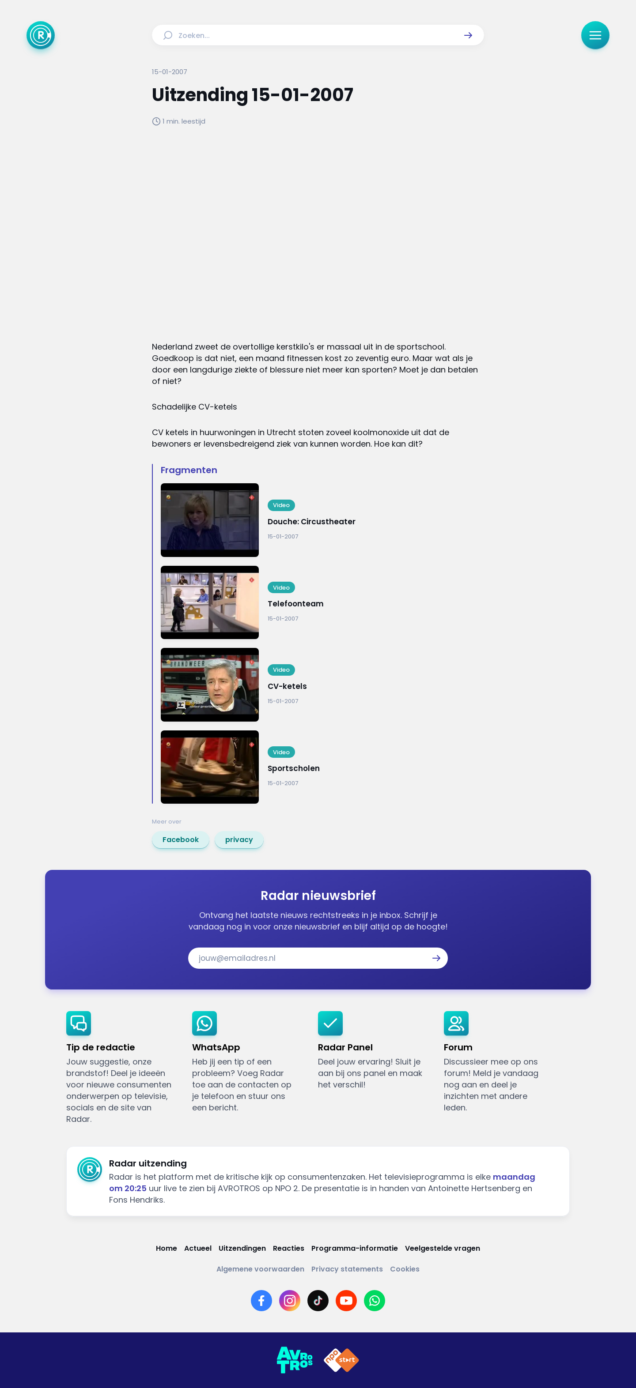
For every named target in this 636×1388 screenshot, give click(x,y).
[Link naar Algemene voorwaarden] (260, 1269)
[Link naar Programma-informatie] (354, 1248)
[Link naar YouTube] (346, 1300)
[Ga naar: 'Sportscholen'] (322, 767)
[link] (180, 840)
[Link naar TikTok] (318, 1300)
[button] (468, 35)
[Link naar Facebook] (261, 1300)
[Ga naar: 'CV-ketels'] (322, 685)
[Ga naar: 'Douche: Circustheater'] (322, 520)
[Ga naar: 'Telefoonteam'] (322, 602)
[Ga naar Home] (40, 35)
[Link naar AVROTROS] (294, 1360)
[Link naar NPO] (341, 1360)
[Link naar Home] (166, 1248)
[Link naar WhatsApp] (374, 1300)
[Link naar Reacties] (288, 1248)
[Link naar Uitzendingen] (242, 1248)
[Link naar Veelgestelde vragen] (442, 1248)
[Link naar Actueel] (198, 1248)
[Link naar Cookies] (405, 1269)
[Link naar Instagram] (289, 1300)
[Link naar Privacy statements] (347, 1269)
